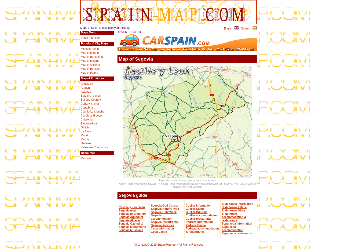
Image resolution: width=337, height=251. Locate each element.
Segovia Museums (131, 230)
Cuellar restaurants (198, 218)
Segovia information (132, 213)
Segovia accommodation (161, 217)
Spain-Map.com (167, 244)
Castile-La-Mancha (92, 111)
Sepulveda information (237, 223)
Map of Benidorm (91, 68)
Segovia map (127, 210)
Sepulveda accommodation (232, 228)
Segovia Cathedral (131, 223)
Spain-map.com (90, 38)
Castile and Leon (91, 115)
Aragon (85, 87)
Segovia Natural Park (165, 209)
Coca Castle (159, 231)
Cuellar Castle (195, 209)
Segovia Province (162, 225)
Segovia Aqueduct (131, 217)
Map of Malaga (90, 60)
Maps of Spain (90, 49)
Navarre (86, 143)
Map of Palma (89, 72)
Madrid (85, 135)
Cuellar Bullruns (197, 212)
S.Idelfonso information (237, 204)
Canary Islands (90, 103)
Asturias (86, 91)
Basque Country (91, 99)
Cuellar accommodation (202, 215)
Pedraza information (199, 222)
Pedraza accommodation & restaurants (202, 230)
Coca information (162, 228)
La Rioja (86, 131)
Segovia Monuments (132, 227)
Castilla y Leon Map (132, 207)
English (231, 28)
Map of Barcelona (92, 56)
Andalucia (87, 83)
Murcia (85, 139)
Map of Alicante (90, 64)
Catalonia (87, 119)
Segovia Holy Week (164, 212)
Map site (86, 158)
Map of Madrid (90, 53)
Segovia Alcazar (129, 220)
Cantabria (87, 107)
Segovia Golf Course (165, 205)
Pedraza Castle (196, 225)
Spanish (249, 28)
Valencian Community (94, 147)
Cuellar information (199, 205)
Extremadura (89, 123)
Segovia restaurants (164, 222)
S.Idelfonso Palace (234, 207)
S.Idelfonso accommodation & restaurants (234, 217)
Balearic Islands (91, 95)
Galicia (85, 127)
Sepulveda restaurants (237, 233)
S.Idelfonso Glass (233, 210)
